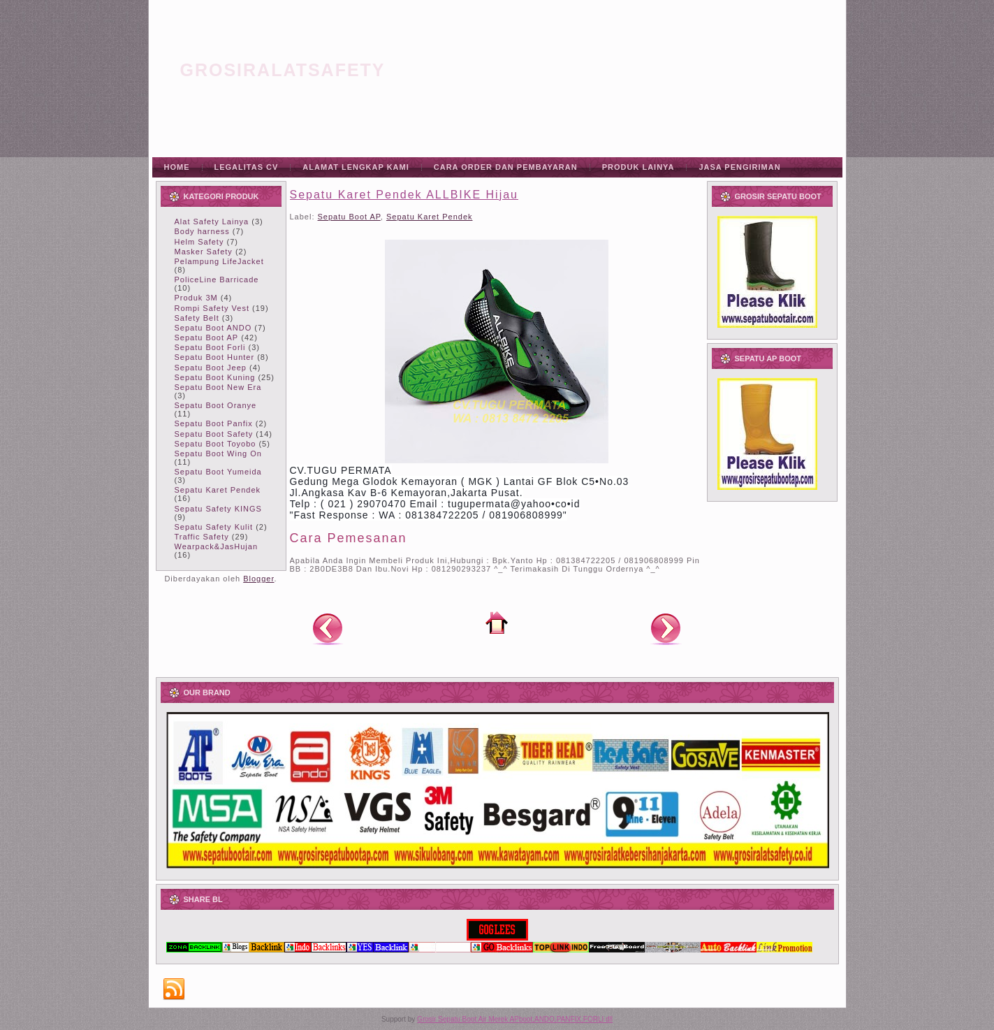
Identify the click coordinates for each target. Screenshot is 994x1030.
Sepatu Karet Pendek (218, 490)
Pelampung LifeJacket (219, 261)
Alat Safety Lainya (212, 221)
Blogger (258, 578)
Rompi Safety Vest (212, 308)
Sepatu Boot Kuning (215, 377)
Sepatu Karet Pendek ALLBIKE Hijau (404, 195)
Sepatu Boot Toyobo (215, 444)
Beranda (496, 622)
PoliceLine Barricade (217, 279)
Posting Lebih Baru (327, 628)
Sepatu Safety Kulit (214, 527)
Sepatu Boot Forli (210, 347)
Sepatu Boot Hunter (215, 357)
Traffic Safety (202, 536)
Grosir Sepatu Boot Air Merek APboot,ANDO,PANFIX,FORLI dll (515, 1019)
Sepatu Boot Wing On (218, 453)
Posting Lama (665, 628)
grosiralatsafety (283, 70)
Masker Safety (204, 251)
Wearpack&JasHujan (216, 546)
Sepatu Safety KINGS (218, 509)
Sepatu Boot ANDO (213, 328)
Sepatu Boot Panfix (214, 423)
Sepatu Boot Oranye (216, 405)
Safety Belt (197, 318)
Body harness (202, 231)
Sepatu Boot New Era (218, 387)
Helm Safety (199, 242)
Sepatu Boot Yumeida (218, 471)
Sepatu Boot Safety (214, 434)
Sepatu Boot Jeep (211, 367)
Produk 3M (196, 297)
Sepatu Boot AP (207, 337)
